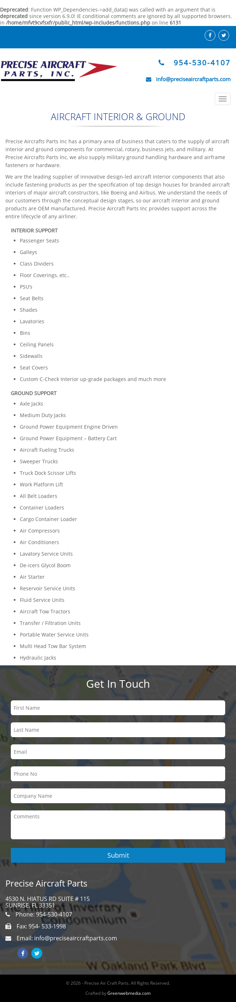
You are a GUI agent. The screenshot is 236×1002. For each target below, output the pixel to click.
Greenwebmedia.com (129, 993)
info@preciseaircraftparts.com (193, 79)
